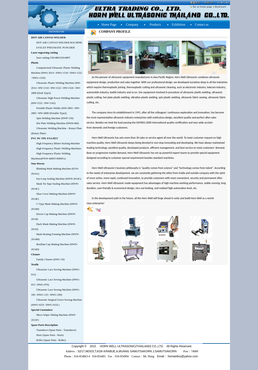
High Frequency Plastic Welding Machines (58, 148)
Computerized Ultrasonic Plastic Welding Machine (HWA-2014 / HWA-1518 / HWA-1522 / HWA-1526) (56, 72)
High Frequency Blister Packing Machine (58, 143)
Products (155, 24)
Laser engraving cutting (44, 52)
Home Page (108, 24)
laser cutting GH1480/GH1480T (53, 57)
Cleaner (35, 254)
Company (132, 24)
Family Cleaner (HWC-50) (50, 259)
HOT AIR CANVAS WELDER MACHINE (59, 42)
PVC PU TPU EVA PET (44, 138)
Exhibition (178, 24)
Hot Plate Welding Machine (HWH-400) (57, 123)
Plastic (34, 62)
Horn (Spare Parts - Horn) (49, 335)
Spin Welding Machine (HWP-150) (54, 118)
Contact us (202, 24)
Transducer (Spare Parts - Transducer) (56, 329)
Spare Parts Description (44, 324)
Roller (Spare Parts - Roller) (51, 340)
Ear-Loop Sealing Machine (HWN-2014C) (58, 178)
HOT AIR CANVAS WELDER (48, 37)
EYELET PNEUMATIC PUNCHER (55, 47)
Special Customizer (42, 309)
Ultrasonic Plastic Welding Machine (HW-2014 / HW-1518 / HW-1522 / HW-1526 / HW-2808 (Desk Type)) (56, 87)
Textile (34, 264)
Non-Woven (37, 163)
